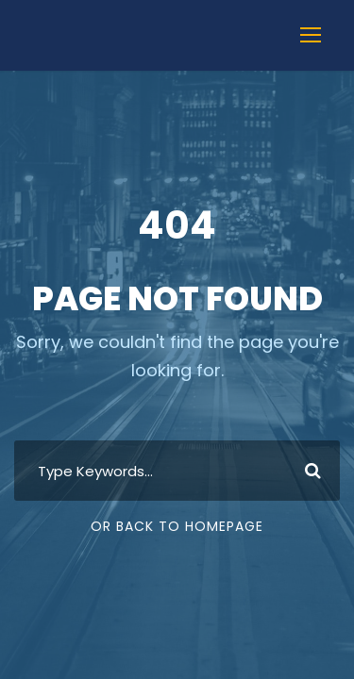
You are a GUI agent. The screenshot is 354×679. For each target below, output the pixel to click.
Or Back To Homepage (177, 526)
